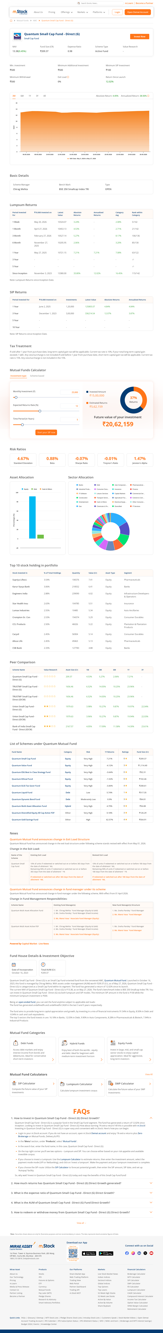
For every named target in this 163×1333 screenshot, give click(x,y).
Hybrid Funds (77, 1043)
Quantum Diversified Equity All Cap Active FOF (33, 813)
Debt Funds (27, 1043)
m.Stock (141, 1125)
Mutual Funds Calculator (28, 370)
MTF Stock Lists (51, 1318)
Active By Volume (105, 1302)
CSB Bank (17, 648)
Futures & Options (46, 1280)
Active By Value (104, 1299)
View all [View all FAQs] (81, 1223)
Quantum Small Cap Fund (24, 758)
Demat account (98, 1133)
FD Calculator (133, 1286)
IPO (40, 1277)
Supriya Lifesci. (19, 579)
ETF (40, 1283)
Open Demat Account (137, 12)
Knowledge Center (49, 1324)
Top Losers (102, 1290)
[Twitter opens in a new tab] (145, 1253)
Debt (68, 792)
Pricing (52, 12)
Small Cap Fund (31, 38)
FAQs (23, 1318)
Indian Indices (104, 1277)
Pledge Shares (45, 1296)
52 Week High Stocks (106, 1293)
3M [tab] (14, 95)
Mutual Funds (23, 20)
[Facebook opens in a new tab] (127, 1253)
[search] (100, 3)
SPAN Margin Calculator (137, 1306)
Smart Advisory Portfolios (49, 1302)
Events (36, 1324)
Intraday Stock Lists (91, 1318)
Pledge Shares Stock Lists (71, 1318)
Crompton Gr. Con (21, 617)
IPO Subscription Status (68, 1321)
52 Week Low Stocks (106, 1296)
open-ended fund (27, 1002)
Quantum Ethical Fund (22, 779)
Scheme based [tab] (37, 375)
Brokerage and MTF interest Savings (135, 1321)
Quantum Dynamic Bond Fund (26, 799)
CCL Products (18, 624)
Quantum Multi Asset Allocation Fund (29, 806)
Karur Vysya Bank (21, 586)
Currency (42, 1286)
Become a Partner (144, 3)
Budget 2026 (26, 1324)
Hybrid (68, 806)
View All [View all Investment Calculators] (149, 1074)
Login (117, 12)
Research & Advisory (47, 1299)
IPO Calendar (50, 1321)
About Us (38, 12)
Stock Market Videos (127, 1318)
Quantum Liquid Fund (22, 792)
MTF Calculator (133, 1277)
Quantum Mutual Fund (115, 980)
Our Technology (16, 1277)
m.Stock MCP (75, 1293)
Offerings (65, 12)
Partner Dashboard (78, 1286)
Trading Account (36, 1321)
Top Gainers (103, 1286)
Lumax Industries (20, 610)
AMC (35, 20)
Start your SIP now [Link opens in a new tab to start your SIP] (46, 432)
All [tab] (44, 95)
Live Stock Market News (108, 1274)
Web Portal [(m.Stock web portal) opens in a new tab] (74, 1283)
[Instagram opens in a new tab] (133, 1253)
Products (43, 1269)
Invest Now (139, 36)
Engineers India (19, 593)
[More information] (68, 77)
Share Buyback (104, 1306)
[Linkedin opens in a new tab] (139, 1253)
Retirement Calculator (136, 1309)
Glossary (31, 1318)
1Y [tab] (30, 95)
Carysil (15, 634)
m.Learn (129, 3)
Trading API (74, 1290)
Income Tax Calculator (136, 1299)
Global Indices (104, 1283)
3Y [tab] (37, 95)
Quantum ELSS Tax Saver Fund (26, 785)
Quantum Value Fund (22, 765)
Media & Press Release (19, 1286)
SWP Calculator (133, 1283)
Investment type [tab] (18, 375)
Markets (81, 12)
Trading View (75, 1280)
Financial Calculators (136, 1269)
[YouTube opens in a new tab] (151, 1253)
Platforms (97, 12)
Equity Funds (125, 1043)
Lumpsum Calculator (70, 1159)
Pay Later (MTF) (45, 1293)
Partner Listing (16, 1293)
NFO (101, 1321)
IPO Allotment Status (89, 1321)
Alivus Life (17, 641)
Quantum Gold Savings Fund (25, 819)
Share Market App (77, 1274)
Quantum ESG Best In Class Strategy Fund (31, 772)
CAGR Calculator (134, 1293)
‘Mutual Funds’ (70, 1141)
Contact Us (14, 1290)
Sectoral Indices (104, 1280)
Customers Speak (109, 1318)
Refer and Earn (111, 1321)
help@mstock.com (31, 1258)
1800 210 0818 (16, 1258)
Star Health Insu (20, 603)
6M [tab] (22, 95)
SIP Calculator (62, 1167)
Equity (68, 758)
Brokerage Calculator (136, 1274)
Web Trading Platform (79, 1277)
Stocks (41, 1274)
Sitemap (39, 1318)
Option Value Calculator (137, 1302)
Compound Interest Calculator (140, 1296)
